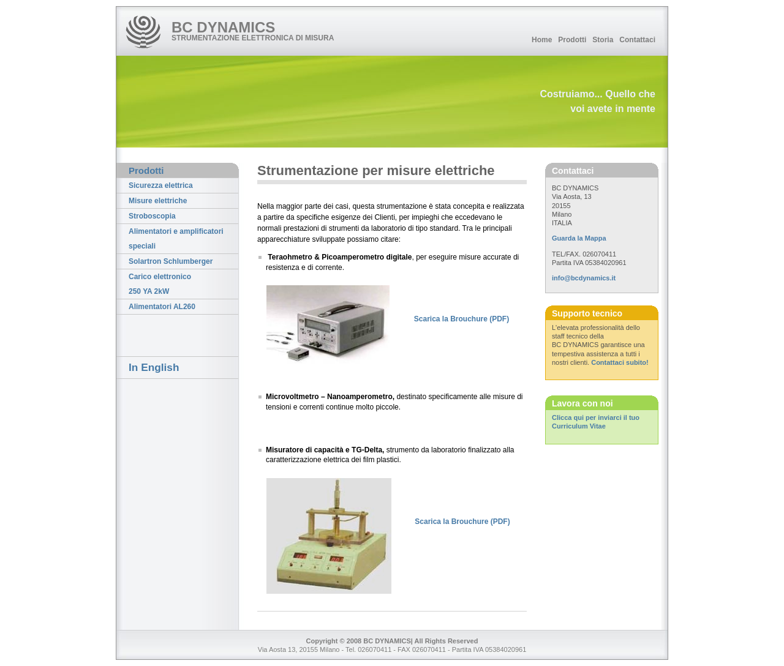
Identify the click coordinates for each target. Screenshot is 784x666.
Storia (602, 40)
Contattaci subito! (620, 362)
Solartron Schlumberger (171, 261)
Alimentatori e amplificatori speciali (176, 238)
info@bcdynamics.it (584, 278)
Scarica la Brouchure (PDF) (461, 319)
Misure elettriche (158, 200)
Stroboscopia (152, 216)
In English (154, 367)
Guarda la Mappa (579, 238)
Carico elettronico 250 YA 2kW (160, 284)
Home (542, 40)
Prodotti (572, 40)
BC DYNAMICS (223, 27)
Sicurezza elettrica (161, 185)
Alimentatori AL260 (162, 306)
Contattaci (637, 40)
